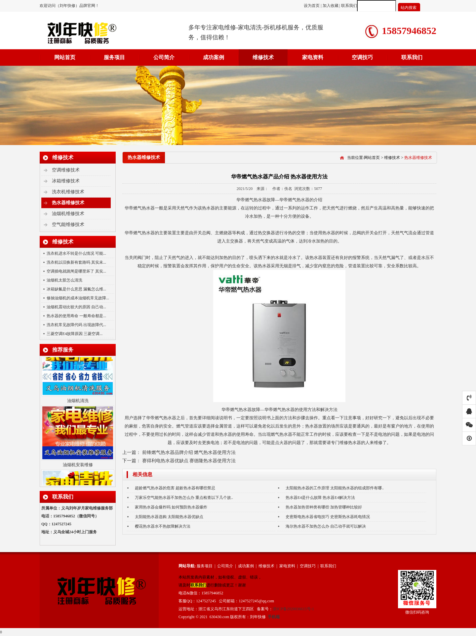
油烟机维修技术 (68, 213)
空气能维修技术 (68, 224)
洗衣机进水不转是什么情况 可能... (76, 253)
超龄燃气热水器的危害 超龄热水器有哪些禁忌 (175, 488)
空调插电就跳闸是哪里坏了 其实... (76, 271)
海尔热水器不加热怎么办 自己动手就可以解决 (326, 526)
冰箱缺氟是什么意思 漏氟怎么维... (76, 289)
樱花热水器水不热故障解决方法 (162, 526)
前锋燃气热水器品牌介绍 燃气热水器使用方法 (189, 452)
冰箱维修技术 (66, 180)
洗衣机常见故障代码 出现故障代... (76, 324)
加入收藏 (330, 5)
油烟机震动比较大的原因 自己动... (76, 307)
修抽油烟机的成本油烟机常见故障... (78, 298)
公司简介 (164, 57)
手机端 (274, 617)
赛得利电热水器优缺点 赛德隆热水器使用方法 (189, 460)
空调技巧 (362, 57)
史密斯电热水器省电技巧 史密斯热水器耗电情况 (328, 516)
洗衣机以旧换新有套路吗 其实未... (76, 262)
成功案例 (213, 57)
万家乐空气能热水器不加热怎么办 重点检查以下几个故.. (184, 497)
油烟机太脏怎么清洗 (64, 280)
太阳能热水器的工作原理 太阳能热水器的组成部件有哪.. (335, 488)
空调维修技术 (66, 170)
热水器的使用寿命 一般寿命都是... (76, 316)
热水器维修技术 (68, 202)
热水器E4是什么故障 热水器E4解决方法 (320, 497)
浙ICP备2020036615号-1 (293, 609)
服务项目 (114, 57)
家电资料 (312, 57)
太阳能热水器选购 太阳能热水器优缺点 (169, 516)
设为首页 (312, 5)
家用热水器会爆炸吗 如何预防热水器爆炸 (171, 507)
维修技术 (263, 57)
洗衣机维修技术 (68, 191)
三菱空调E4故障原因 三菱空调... (74, 333)
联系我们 (349, 5)
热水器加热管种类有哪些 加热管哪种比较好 (324, 507)
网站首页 (64, 57)
